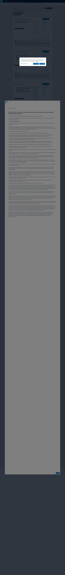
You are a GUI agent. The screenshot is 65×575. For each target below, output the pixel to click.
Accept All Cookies (42, 63)
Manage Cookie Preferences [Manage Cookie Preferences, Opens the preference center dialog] (24, 63)
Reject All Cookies (36, 63)
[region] (32, 61)
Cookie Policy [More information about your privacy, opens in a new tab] (37, 61)
